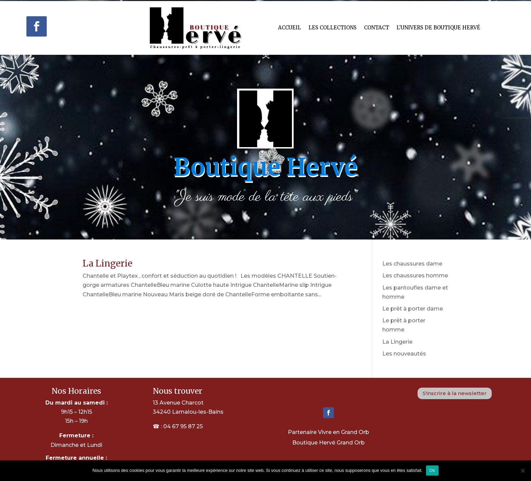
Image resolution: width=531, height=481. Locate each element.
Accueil (289, 27)
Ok (432, 470)
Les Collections (333, 27)
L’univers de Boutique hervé (438, 27)
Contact (376, 27)
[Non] (522, 470)
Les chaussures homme (415, 275)
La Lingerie (107, 263)
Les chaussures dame (412, 263)
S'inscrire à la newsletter (455, 393)
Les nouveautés (404, 353)
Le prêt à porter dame (412, 308)
